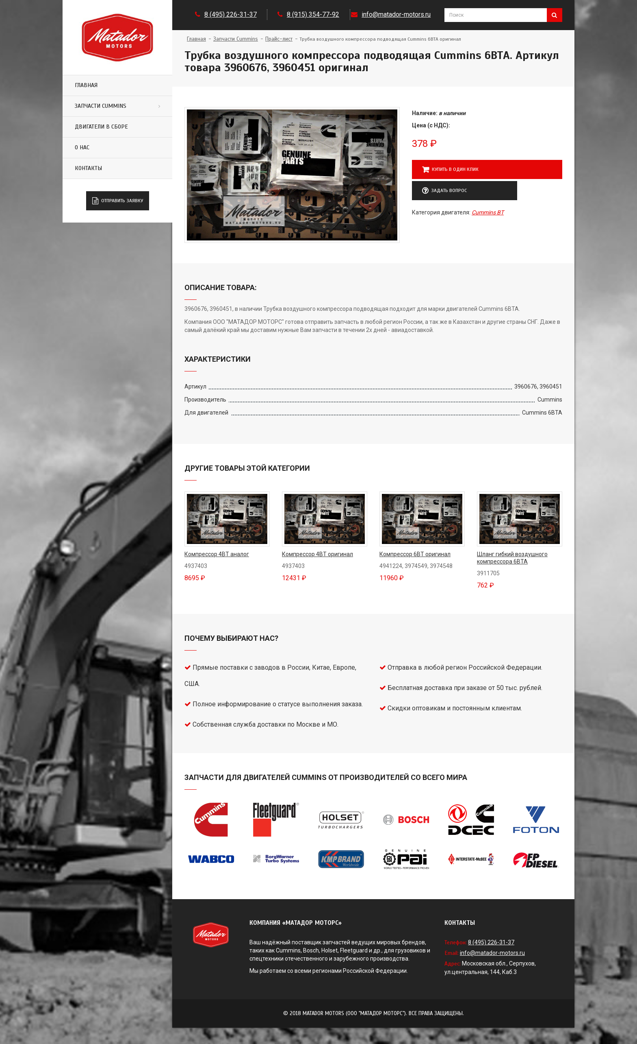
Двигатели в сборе (101, 126)
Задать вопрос (444, 190)
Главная (86, 85)
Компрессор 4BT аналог (216, 554)
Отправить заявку (117, 201)
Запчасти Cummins (100, 106)
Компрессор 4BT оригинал (317, 554)
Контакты (88, 168)
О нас (82, 147)
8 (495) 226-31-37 (230, 14)
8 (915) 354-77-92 (313, 14)
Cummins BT (488, 212)
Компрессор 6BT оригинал (415, 554)
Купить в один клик (450, 169)
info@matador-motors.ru (396, 14)
